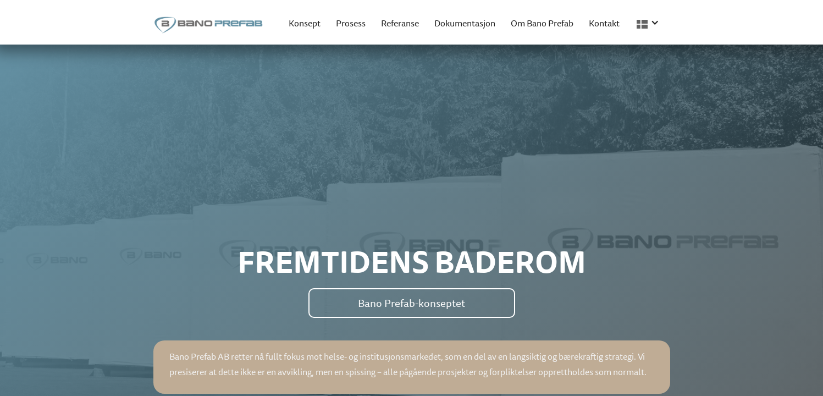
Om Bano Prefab (542, 23)
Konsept (305, 23)
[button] (649, 22)
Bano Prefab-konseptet (411, 303)
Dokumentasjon (464, 23)
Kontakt (604, 23)
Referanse (400, 23)
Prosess (351, 23)
